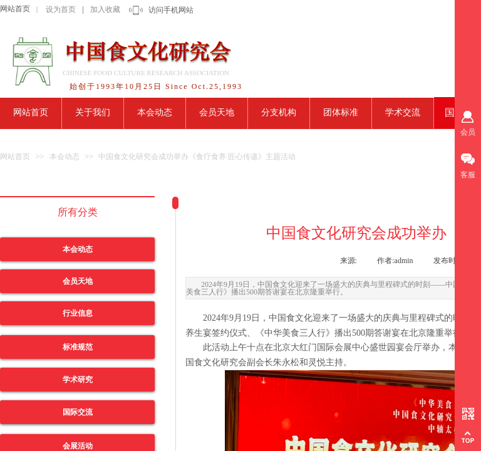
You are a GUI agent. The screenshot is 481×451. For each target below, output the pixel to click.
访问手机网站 (171, 10)
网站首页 (15, 8)
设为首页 (61, 9)
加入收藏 (105, 9)
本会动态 (64, 156)
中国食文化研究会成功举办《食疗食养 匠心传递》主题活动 (197, 156)
